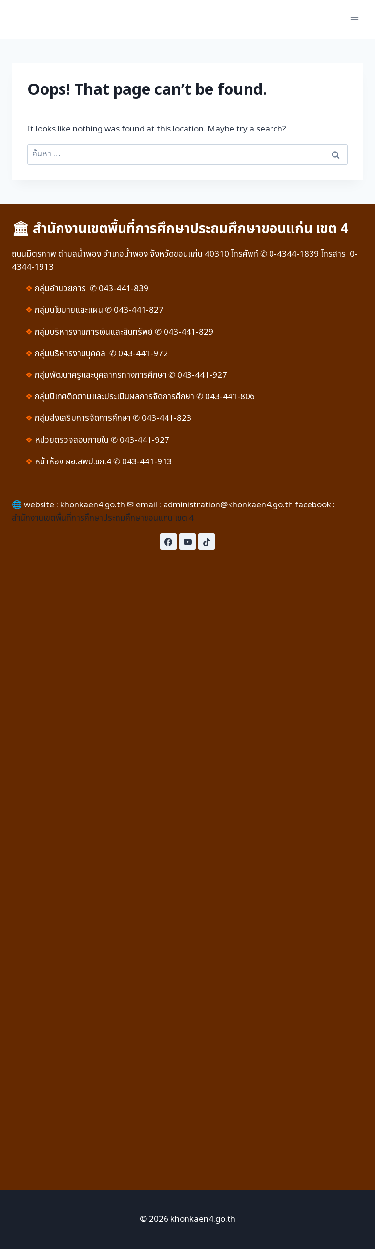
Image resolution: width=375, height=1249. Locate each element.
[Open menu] (354, 19)
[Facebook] (168, 541)
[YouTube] (187, 541)
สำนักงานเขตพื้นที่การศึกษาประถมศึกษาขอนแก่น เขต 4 (103, 518)
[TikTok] (206, 541)
